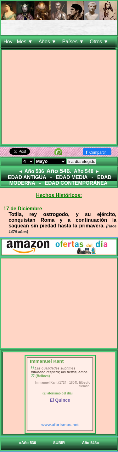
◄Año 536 (27, 443)
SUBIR (59, 443)
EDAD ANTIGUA (27, 177)
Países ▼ (74, 41)
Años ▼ (48, 41)
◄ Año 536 (31, 171)
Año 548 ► (87, 171)
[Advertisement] (59, 98)
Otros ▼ (100, 41)
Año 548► (91, 443)
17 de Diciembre (22, 208)
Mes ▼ (25, 41)
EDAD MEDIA (71, 177)
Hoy (7, 41)
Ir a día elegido (81, 161)
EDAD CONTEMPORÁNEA (76, 183)
